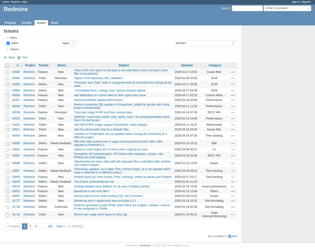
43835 (16, 181)
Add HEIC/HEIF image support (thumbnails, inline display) (110, 124)
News (54, 22)
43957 (16, 100)
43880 (16, 163)
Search (225, 8)
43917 (16, 129)
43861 (16, 170)
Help (24, 1)
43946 (16, 106)
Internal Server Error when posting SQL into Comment (108, 196)
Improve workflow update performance (98, 100)
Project (30, 65)
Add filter (181, 42)
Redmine (29, 72)
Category (215, 65)
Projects (15, 1)
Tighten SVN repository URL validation (98, 78)
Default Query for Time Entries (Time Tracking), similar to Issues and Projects (123, 177)
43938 (16, 112)
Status (14, 42)
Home (6, 1)
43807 (16, 196)
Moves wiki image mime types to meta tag (100, 214)
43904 (16, 135)
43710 (16, 214)
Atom (235, 236)
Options (14, 49)
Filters (13, 37)
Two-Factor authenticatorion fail (94, 181)
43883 (16, 149)
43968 (16, 72)
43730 (16, 207)
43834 (16, 186)
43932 (16, 124)
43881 (16, 155)
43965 (16, 84)
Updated (186, 65)
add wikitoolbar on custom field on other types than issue (110, 95)
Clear (25, 57)
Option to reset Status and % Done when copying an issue (111, 149)
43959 (16, 95)
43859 (16, 177)
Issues (41, 22)
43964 (16, 90)
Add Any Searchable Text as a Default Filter (101, 129)
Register (306, 1)
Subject (124, 65)
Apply (12, 57)
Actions (233, 72)
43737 (16, 200)
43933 (16, 118)
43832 (16, 191)
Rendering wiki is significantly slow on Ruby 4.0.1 (105, 200)
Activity (26, 22)
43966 (16, 78)
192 (50, 226)
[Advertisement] (265, 100)
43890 (16, 143)
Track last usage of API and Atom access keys (103, 112)
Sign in (296, 1)
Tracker (44, 65)
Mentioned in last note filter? (92, 191)
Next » (61, 226)
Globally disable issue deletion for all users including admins (112, 186)
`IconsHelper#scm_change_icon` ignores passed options (110, 90)
